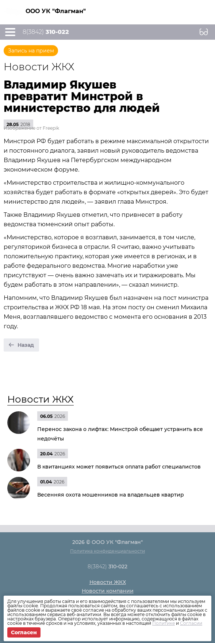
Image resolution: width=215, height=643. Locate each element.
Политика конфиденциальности (107, 551)
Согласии (191, 623)
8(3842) (46, 32)
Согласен (24, 632)
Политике (163, 623)
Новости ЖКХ (40, 399)
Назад (26, 345)
